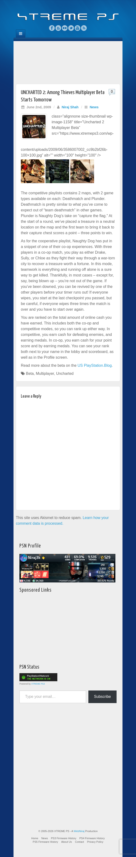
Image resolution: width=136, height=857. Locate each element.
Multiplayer (45, 373)
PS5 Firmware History (45, 841)
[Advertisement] (68, 61)
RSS (84, 28)
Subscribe (102, 697)
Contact (79, 841)
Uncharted (65, 373)
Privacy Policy (95, 841)
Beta (30, 373)
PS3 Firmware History (63, 838)
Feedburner (58, 28)
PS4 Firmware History (92, 838)
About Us (66, 841)
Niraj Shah (70, 107)
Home (34, 838)
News (94, 107)
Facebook (52, 28)
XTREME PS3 (38, 684)
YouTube (78, 28)
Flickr (65, 28)
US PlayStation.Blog (94, 365)
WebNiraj (79, 831)
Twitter (71, 28)
